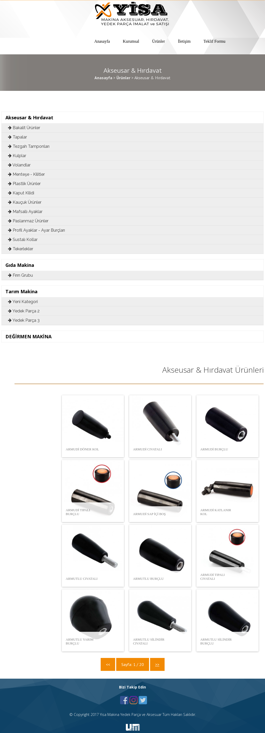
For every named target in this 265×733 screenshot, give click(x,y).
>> (157, 664)
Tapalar (17, 137)
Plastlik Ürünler (24, 183)
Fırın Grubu (20, 275)
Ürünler (158, 41)
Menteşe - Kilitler (26, 174)
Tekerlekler (20, 248)
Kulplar (17, 155)
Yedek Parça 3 (24, 320)
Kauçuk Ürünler (24, 202)
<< (108, 664)
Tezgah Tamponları (28, 146)
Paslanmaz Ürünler (28, 220)
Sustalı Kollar (23, 239)
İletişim (184, 41)
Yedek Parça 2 (24, 311)
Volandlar (19, 165)
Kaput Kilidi (21, 192)
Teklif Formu (214, 41)
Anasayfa (102, 41)
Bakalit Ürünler (24, 127)
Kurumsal (131, 41)
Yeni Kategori (23, 301)
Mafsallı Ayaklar (25, 211)
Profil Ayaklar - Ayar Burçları (36, 230)
